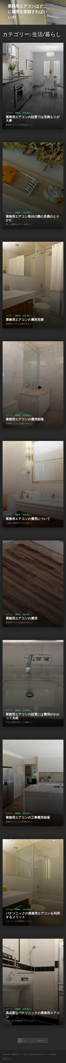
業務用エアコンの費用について (28, 518)
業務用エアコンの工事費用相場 (28, 817)
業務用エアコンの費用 (21, 618)
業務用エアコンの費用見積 (24, 319)
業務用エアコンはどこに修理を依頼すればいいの (27, 11)
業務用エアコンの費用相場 (24, 419)
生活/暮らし (27, 113)
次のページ (41, 1040)
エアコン (9, 113)
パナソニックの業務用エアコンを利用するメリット (33, 915)
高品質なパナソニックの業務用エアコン (33, 1014)
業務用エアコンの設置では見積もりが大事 (33, 118)
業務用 (17, 113)
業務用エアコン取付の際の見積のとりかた (32, 218)
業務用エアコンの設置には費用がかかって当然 (33, 716)
